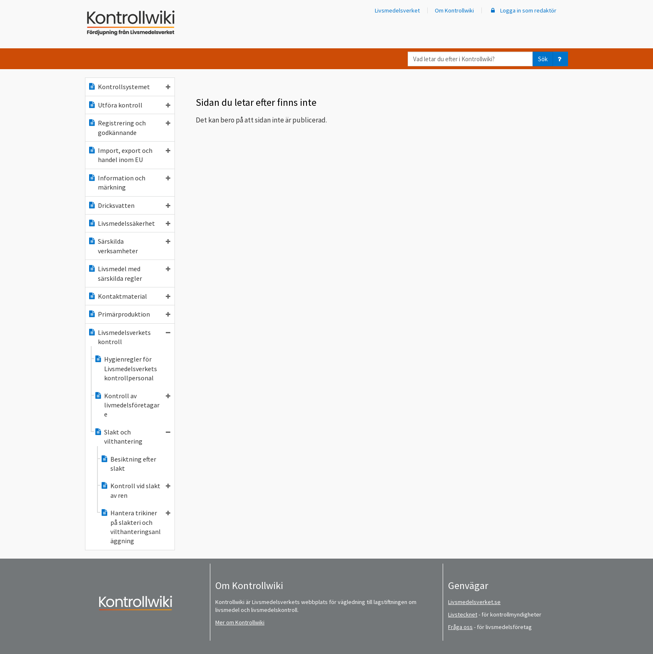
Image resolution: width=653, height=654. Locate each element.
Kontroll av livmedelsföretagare (132, 405)
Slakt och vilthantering (132, 436)
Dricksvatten (129, 205)
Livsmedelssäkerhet (129, 223)
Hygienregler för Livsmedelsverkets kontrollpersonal (125, 368)
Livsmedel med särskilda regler (129, 273)
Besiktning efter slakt (128, 463)
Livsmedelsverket (397, 10)
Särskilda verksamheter (129, 246)
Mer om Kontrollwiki (239, 622)
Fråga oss (460, 627)
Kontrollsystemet (129, 86)
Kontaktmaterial (129, 296)
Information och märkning (129, 182)
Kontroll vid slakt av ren (135, 490)
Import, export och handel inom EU (129, 155)
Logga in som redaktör (522, 10)
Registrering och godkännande (129, 127)
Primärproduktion (129, 314)
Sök (543, 59)
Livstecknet (462, 614)
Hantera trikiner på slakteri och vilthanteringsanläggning (135, 527)
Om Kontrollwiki (454, 10)
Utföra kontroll (129, 105)
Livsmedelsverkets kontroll (129, 337)
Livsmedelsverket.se (474, 602)
